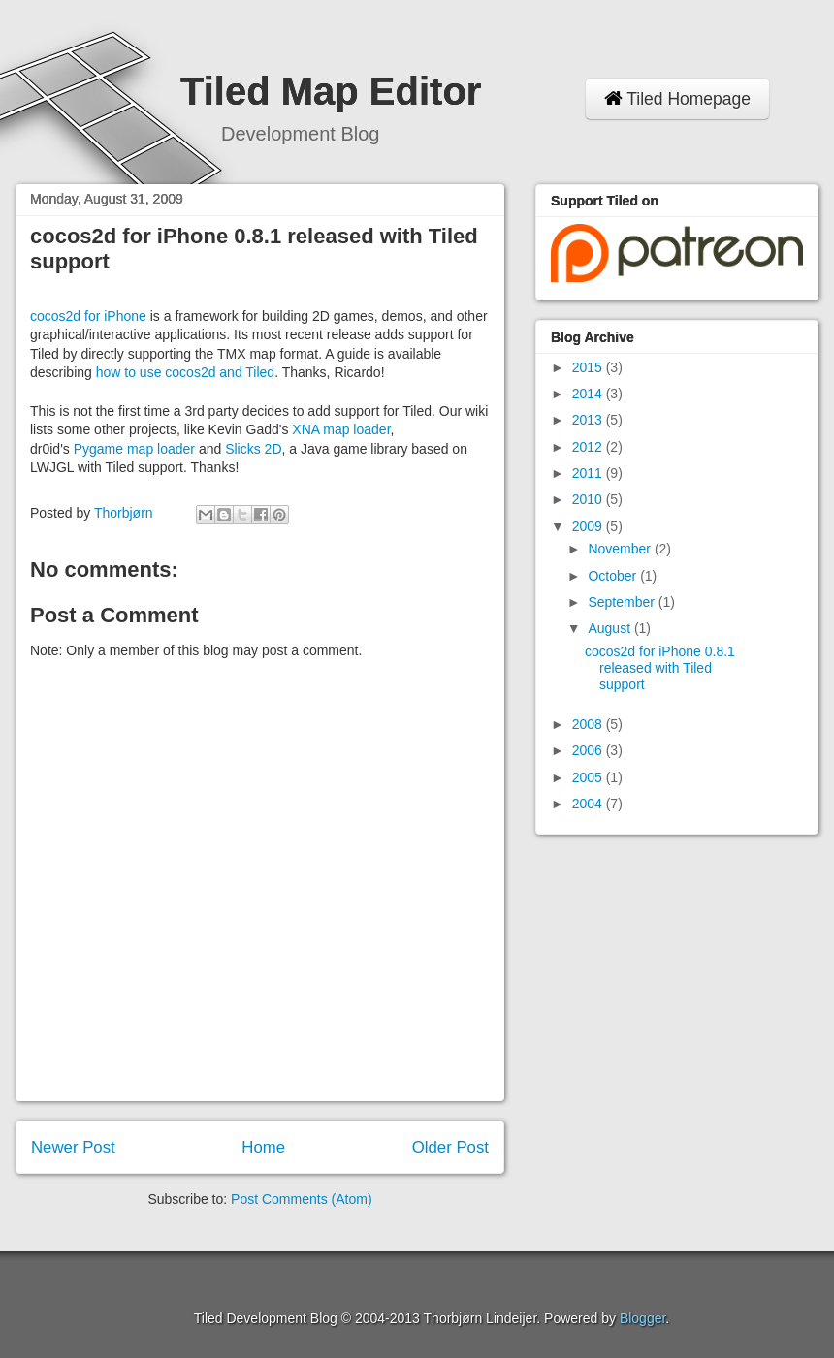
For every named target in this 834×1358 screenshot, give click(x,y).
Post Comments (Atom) (301, 1199)
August (610, 628)
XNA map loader (341, 429)
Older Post (450, 1147)
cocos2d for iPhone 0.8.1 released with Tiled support (660, 668)
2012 (589, 447)
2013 (589, 419)
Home (263, 1147)
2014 (589, 393)
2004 (589, 803)
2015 (589, 367)
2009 (589, 526)
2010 (589, 499)
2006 (589, 750)
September (623, 602)
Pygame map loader (134, 449)
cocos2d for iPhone (88, 316)
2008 (589, 724)
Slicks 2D (253, 449)
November (621, 548)
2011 (589, 473)
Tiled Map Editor (330, 91)
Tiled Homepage (677, 99)
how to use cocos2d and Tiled (185, 372)
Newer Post (73, 1147)
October (614, 576)
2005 (589, 777)
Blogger (642, 1318)
